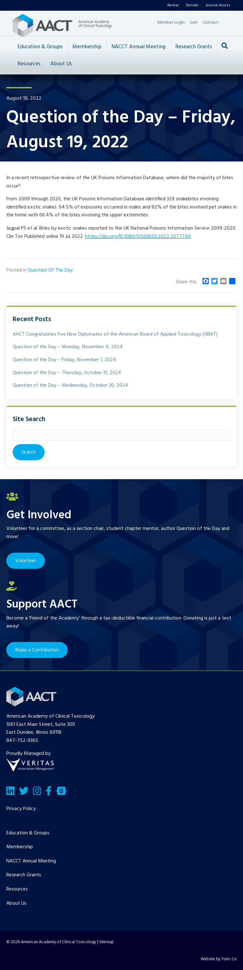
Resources (28, 64)
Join (193, 22)
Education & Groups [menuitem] (27, 833)
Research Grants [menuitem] (23, 875)
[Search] (224, 45)
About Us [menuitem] (16, 903)
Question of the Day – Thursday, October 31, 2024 (67, 373)
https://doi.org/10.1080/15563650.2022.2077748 (137, 236)
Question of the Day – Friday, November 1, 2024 (64, 360)
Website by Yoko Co (219, 959)
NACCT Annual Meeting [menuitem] (31, 861)
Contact (210, 22)
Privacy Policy (21, 809)
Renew (173, 5)
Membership (87, 47)
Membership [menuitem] (19, 847)
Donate (192, 5)
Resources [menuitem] (17, 889)
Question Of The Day (50, 270)
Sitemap (106, 942)
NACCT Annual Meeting (138, 47)
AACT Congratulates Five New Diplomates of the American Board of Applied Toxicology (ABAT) (115, 334)
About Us (61, 64)
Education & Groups (40, 47)
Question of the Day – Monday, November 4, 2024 (68, 347)
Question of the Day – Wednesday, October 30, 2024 (70, 385)
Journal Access (218, 5)
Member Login (171, 22)
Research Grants (193, 47)
